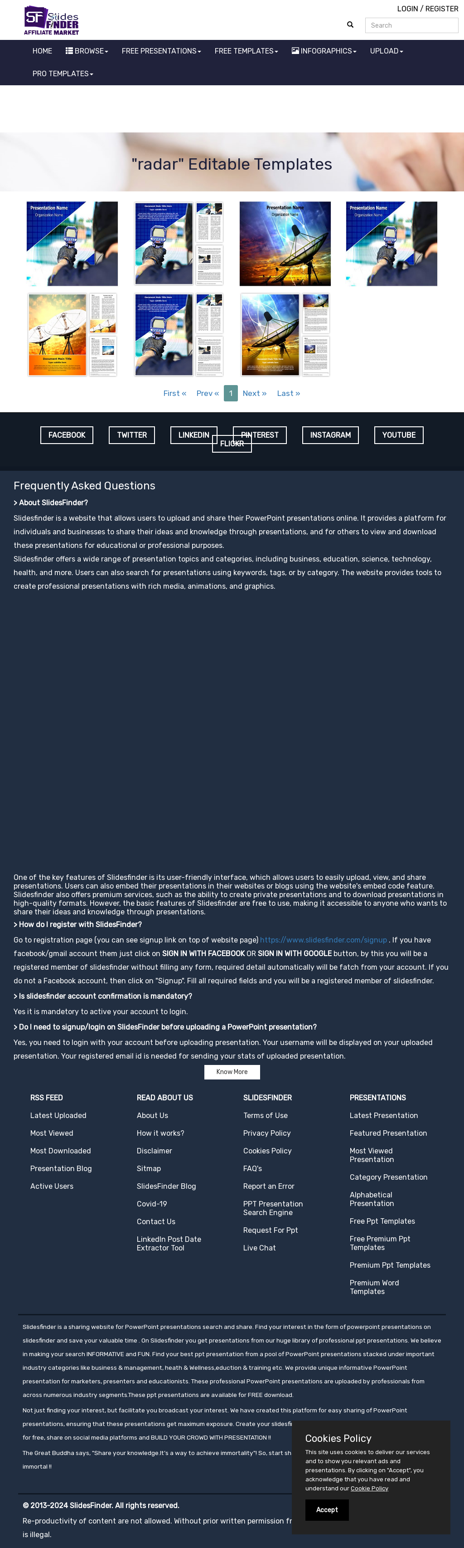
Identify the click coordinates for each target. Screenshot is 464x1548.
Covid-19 (152, 1204)
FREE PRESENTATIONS (161, 51)
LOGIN (407, 9)
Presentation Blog (61, 1168)
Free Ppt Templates (382, 1221)
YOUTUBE (399, 435)
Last (288, 393)
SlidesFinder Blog (166, 1186)
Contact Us (156, 1221)
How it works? (160, 1133)
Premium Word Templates (374, 1287)
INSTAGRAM (330, 435)
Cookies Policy (267, 1151)
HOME (42, 51)
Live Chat (259, 1248)
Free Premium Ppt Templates (380, 1243)
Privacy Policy (267, 1133)
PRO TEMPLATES (63, 73)
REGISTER (442, 9)
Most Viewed (51, 1133)
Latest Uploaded (58, 1115)
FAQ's (252, 1168)
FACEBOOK (66, 435)
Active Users (51, 1186)
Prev (208, 393)
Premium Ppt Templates (390, 1265)
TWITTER (132, 435)
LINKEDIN (194, 435)
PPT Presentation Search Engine (273, 1208)
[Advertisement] (232, 110)
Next (255, 393)
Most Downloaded (60, 1151)
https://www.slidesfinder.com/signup (323, 940)
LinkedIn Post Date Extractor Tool (169, 1243)
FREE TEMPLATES (246, 51)
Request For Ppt (270, 1230)
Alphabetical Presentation (372, 1199)
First (175, 393)
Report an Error (269, 1186)
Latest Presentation (384, 1115)
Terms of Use (265, 1115)
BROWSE (87, 51)
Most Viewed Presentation (372, 1155)
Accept (327, 1510)
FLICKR (232, 443)
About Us (152, 1115)
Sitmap (149, 1168)
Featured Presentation (388, 1133)
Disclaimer (154, 1151)
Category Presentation (389, 1177)
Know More (232, 1072)
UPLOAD (386, 51)
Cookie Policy (369, 1488)
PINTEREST (260, 435)
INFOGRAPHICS (324, 51)
